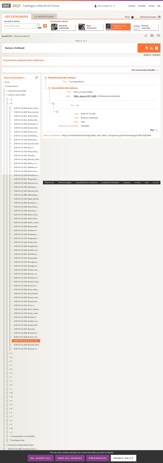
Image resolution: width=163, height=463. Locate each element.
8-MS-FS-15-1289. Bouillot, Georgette (26, 250)
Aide (158, 6)
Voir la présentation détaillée (143, 70)
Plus (152, 130)
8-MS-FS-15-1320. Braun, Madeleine (26, 289)
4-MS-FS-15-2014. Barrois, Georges (26, 132)
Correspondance (11, 86)
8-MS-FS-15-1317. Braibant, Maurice (26, 277)
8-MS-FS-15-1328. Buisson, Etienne (26, 337)
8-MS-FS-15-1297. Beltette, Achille (26, 167)
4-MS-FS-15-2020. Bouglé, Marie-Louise (26, 246)
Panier (129, 17)
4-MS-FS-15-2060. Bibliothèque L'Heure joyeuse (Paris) (26, 195)
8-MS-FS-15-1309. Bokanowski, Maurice (26, 226)
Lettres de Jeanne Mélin (17, 91)
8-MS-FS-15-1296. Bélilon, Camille (26, 163)
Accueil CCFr (7, 36)
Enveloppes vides (17, 440)
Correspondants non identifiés (23, 436)
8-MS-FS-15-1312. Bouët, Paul (25, 242)
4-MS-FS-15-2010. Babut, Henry (26, 108)
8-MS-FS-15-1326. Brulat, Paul (25, 325)
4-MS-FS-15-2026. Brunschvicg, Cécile (26, 333)
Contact (151, 6)
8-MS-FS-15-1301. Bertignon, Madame (26, 187)
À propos (131, 6)
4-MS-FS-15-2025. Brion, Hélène (26, 309)
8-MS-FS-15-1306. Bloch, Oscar (26, 214)
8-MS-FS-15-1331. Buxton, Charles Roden (26, 348)
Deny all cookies (70, 458)
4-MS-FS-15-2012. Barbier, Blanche (26, 120)
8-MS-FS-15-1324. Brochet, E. (25, 317)
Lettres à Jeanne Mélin (17, 95)
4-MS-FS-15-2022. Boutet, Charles (26, 270)
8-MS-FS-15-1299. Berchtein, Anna (26, 175)
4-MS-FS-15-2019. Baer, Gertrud (26, 112)
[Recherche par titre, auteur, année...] (20, 26)
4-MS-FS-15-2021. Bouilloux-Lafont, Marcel (26, 254)
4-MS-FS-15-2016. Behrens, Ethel (26, 159)
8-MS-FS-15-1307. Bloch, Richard (26, 218)
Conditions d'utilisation (110, 182)
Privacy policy (123, 458)
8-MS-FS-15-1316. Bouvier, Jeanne (26, 274)
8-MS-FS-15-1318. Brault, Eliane (26, 281)
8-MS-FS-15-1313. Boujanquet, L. (26, 258)
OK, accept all (40, 458)
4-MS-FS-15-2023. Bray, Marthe (26, 293)
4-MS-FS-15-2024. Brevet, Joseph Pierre (26, 297)
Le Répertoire (44, 16)
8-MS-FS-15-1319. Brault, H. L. (25, 285)
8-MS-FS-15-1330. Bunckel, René (26, 345)
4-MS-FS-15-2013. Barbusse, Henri (26, 124)
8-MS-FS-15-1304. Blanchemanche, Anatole (26, 206)
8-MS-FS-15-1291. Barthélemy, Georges (26, 135)
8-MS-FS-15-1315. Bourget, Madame (26, 266)
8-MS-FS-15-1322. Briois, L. (24, 305)
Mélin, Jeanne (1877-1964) (85, 96)
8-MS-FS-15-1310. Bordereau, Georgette (26, 234)
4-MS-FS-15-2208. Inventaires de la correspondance (23, 449)
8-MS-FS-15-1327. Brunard (24, 329)
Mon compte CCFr (107, 5)
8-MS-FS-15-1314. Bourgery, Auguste (26, 262)
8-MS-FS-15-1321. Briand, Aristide (26, 301)
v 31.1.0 (155, 182)
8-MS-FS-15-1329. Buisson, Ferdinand (26, 341)
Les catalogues (16, 16)
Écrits (7, 82)
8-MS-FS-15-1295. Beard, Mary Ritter (26, 151)
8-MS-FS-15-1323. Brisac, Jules (26, 313)
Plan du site (49, 182)
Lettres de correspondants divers (20, 445)
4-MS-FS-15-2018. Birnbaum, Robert (26, 203)
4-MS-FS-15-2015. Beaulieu (24, 155)
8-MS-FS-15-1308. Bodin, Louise (26, 222)
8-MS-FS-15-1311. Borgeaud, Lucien (26, 238)
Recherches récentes (150, 17)
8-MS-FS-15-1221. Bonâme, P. (25, 230)
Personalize (98, 458)
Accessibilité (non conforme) (86, 182)
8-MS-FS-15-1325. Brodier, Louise (26, 321)
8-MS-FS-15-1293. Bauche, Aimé (26, 143)
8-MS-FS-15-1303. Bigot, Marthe (26, 199)
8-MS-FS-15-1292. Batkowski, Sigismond (26, 139)
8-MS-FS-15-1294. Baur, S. (24, 147)
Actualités (142, 6)
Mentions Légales (64, 182)
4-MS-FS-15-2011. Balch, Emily (26, 116)
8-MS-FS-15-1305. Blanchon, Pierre (26, 210)
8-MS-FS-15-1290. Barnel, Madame (26, 128)
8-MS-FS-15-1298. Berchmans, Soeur (26, 171)
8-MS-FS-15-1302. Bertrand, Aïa (26, 191)
